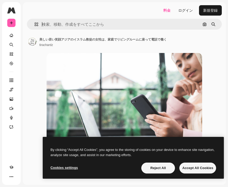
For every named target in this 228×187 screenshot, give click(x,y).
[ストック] (11, 54)
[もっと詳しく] (11, 63)
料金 (167, 10)
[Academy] (11, 167)
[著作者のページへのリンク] (32, 41)
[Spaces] (11, 89)
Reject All (158, 168)
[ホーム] (11, 35)
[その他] (11, 176)
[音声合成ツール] (11, 117)
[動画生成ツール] (11, 108)
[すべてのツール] (11, 80)
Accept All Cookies (197, 168)
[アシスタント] (11, 127)
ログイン (185, 10)
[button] (34, 24)
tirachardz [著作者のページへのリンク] (46, 45)
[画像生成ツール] (11, 99)
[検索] (11, 45)
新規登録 (210, 10)
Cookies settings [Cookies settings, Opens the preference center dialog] (64, 168)
